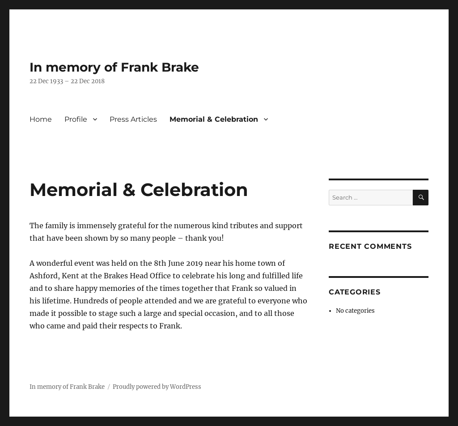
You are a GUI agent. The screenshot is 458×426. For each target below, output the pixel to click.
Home (41, 119)
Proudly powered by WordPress (157, 387)
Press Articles (133, 119)
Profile (75, 119)
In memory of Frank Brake (114, 67)
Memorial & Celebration (214, 119)
